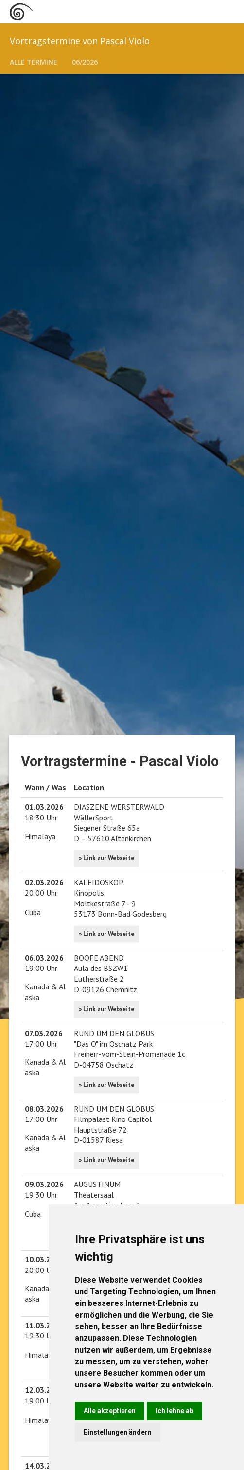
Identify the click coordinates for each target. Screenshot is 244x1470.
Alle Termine (33, 62)
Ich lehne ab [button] (174, 1411)
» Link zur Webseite (106, 858)
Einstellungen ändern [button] (118, 1432)
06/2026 (85, 62)
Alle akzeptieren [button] (110, 1411)
